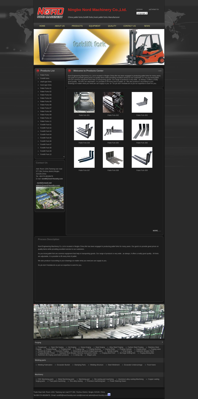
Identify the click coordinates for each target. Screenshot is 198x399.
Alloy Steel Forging (116, 347)
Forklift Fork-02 (45, 128)
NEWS (147, 26)
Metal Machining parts (66, 379)
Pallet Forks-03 (45, 95)
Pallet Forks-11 (45, 121)
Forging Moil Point (108, 353)
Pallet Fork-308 (113, 170)
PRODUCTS (77, 26)
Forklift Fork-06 (45, 141)
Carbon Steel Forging (135, 347)
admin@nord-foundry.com (98, 395)
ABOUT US (60, 26)
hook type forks (45, 85)
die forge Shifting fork (127, 353)
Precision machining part (96, 381)
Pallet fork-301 (84, 115)
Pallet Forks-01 (45, 88)
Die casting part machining (104, 379)
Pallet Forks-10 (45, 118)
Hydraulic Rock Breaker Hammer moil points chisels (78, 353)
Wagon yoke (91, 355)
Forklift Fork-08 (45, 148)
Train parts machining (57, 381)
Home (140, 9)
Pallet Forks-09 (45, 115)
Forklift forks (44, 78)
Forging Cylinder (126, 349)
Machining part (84, 379)
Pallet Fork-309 (142, 170)
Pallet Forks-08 (45, 111)
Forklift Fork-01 (45, 125)
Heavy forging (86, 347)
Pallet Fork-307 (84, 170)
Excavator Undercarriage (133, 365)
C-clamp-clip (77, 355)
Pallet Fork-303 (142, 115)
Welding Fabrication (45, 365)
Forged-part (42, 347)
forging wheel (141, 349)
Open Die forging (57, 347)
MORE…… (157, 231)
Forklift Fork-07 (45, 144)
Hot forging (72, 347)
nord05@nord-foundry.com (66, 395)
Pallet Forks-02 (45, 92)
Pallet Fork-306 (142, 143)
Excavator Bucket (63, 365)
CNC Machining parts (45, 379)
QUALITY (112, 26)
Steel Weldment (114, 365)
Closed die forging (44, 351)
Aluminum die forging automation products (53, 355)
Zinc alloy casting (76, 381)
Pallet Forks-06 (45, 105)
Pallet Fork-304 (84, 143)
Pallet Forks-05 (45, 101)
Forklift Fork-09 (45, 151)
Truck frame (151, 365)
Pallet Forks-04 (45, 98)
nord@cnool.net (82, 395)
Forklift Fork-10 (45, 154)
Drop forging (127, 351)
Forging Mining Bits (147, 353)
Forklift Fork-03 (45, 131)
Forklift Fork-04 (45, 135)
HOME (42, 26)
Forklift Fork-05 (45, 138)
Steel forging (100, 347)
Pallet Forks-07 (45, 108)
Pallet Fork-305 (113, 143)
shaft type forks (45, 82)
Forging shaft (66, 349)
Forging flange (51, 349)
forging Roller (110, 349)
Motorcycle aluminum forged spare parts (88, 351)
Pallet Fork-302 (113, 115)
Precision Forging (62, 351)
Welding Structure (96, 365)
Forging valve (156, 349)
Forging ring (79, 349)
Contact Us (155, 9)
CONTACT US (129, 26)
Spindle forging (112, 351)
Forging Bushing (95, 349)
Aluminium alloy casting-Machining (131, 379)
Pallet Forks (44, 75)
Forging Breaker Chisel (46, 353)
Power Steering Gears (118, 381)
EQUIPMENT (94, 26)
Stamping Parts (80, 365)
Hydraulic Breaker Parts (145, 351)
